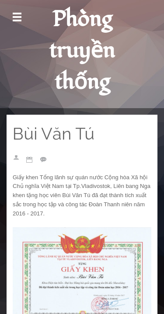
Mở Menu (17, 17)
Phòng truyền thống (82, 50)
